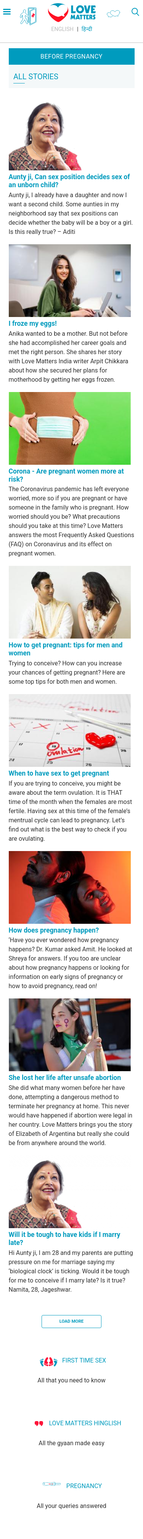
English (62, 29)
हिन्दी (87, 29)
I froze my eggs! (33, 323)
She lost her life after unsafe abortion (65, 1078)
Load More (71, 1321)
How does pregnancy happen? (54, 930)
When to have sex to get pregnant (59, 773)
